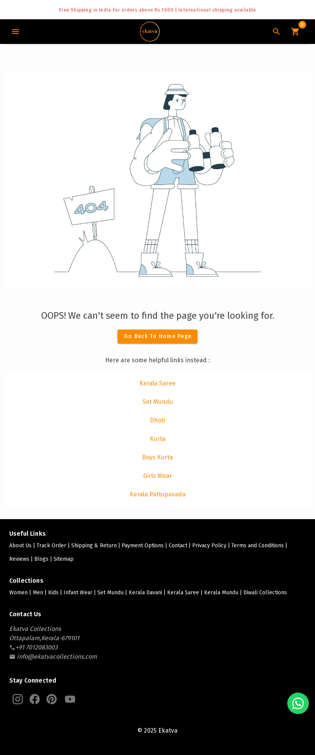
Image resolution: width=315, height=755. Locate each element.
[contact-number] (36, 647)
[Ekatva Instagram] (17, 699)
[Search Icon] (276, 31)
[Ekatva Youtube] (70, 699)
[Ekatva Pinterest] (51, 699)
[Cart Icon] (295, 31)
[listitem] (157, 383)
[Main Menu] (15, 31)
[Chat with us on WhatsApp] (298, 703)
